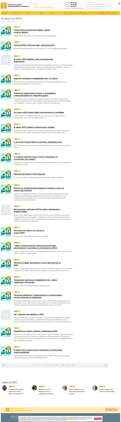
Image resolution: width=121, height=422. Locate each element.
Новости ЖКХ (9, 382)
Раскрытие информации (43, 7)
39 (53, 365)
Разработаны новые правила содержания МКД (35, 331)
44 (70, 365)
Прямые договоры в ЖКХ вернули (29, 174)
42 (63, 365)
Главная (3, 21)
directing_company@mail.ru (74, 8)
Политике (68, 420)
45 (73, 365)
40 (56, 365)
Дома (36, 4)
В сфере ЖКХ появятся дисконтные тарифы (34, 127)
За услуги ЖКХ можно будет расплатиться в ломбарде (39, 112)
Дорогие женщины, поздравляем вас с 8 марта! (36, 78)
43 (66, 365)
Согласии (74, 420)
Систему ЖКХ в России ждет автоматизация (34, 45)
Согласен (98, 418)
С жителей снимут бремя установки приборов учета (38, 142)
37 (46, 365)
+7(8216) (71, 3)
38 (49, 365)
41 (59, 365)
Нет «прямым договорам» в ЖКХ (29, 314)
